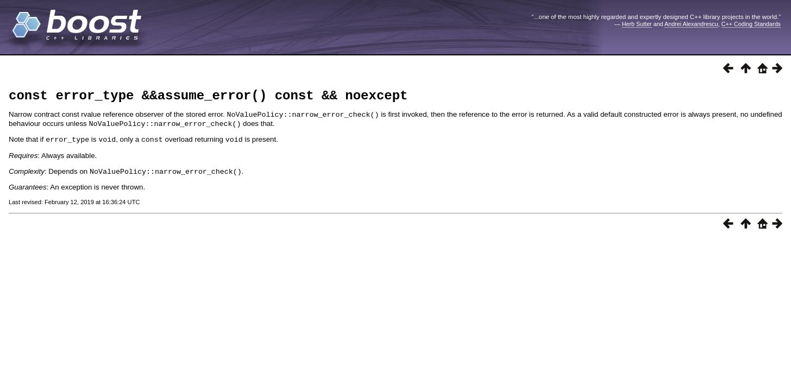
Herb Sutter (637, 24)
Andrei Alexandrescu (691, 24)
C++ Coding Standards (751, 24)
